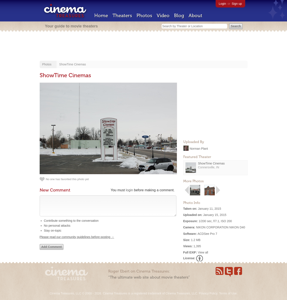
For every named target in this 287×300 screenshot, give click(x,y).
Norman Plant (198, 148)
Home (101, 15)
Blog (179, 15)
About (195, 15)
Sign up (237, 3)
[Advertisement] (144, 46)
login (129, 190)
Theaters (122, 15)
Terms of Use (227, 293)
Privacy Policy (208, 293)
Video (163, 15)
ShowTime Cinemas (72, 64)
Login (222, 3)
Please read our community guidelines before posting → (77, 241)
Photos (144, 15)
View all (203, 252)
